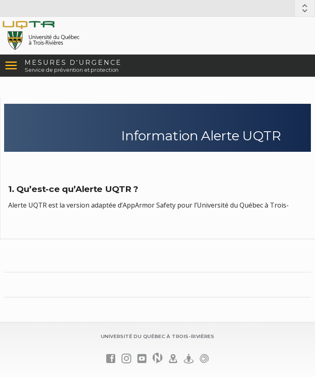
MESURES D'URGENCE (73, 62)
